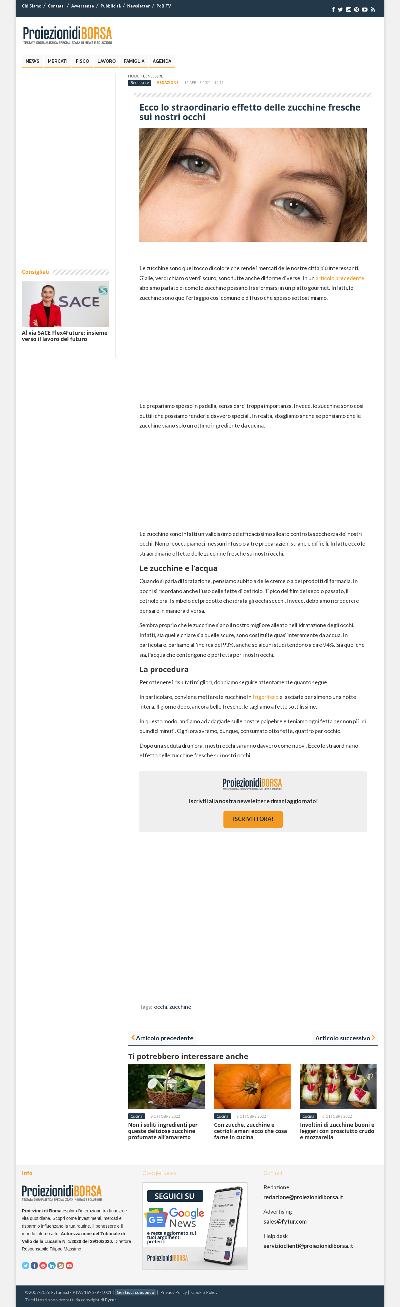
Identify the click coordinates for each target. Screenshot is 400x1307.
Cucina (136, 1116)
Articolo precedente (164, 1038)
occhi (160, 1006)
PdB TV (164, 5)
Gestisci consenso (135, 1292)
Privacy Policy (173, 1292)
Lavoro (107, 61)
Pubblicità (111, 5)
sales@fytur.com (285, 1221)
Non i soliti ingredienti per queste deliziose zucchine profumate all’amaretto (163, 1131)
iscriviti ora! (253, 818)
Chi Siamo (31, 5)
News (32, 61)
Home (133, 76)
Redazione (168, 82)
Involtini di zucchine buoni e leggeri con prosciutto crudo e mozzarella (337, 1131)
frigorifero (265, 696)
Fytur (110, 1299)
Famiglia (134, 61)
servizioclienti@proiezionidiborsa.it (308, 1245)
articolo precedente (340, 278)
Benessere (153, 76)
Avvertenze (82, 5)
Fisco (82, 61)
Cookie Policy (204, 1292)
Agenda (162, 61)
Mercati (58, 61)
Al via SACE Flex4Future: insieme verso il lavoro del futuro (65, 336)
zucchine (180, 1006)
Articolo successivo (342, 1038)
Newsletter (138, 5)
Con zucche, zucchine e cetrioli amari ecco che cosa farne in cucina (250, 1131)
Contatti (56, 5)
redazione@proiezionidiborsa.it (303, 1197)
